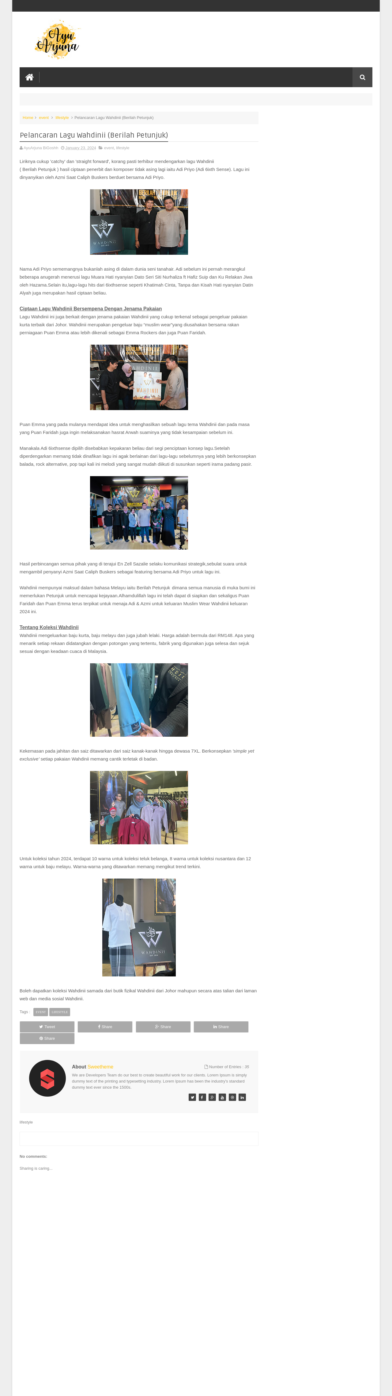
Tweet (42, 1034)
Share (88, 1034)
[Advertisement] (136, 1345)
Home (28, 117)
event (44, 117)
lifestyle (62, 117)
